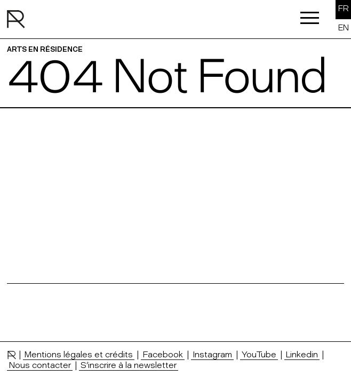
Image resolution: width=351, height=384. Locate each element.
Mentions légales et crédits (79, 354)
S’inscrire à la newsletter (129, 364)
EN (343, 27)
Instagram (212, 354)
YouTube (259, 354)
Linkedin (302, 354)
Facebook (162, 354)
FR (343, 8)
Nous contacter (40, 364)
